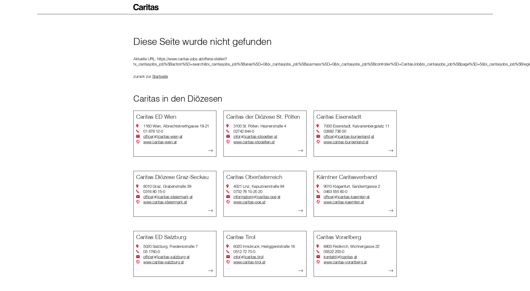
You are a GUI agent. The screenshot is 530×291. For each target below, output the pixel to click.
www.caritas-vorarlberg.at (345, 261)
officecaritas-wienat (162, 136)
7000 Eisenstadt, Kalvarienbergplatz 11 (356, 125)
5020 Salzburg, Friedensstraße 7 (170, 246)
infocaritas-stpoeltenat (255, 136)
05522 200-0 (334, 251)
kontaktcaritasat (340, 256)
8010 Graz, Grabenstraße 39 (167, 186)
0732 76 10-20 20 (247, 191)
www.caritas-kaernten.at (344, 201)
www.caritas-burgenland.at (346, 141)
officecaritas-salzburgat (166, 256)
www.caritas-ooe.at (249, 201)
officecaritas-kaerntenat (347, 196)
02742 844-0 (243, 131)
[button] (146, 7)
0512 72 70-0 (244, 251)
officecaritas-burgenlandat (349, 136)
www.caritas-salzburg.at (163, 261)
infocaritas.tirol (248, 256)
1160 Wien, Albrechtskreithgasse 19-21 (176, 125)
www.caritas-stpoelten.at (253, 141)
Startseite (160, 76)
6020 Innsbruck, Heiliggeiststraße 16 (264, 246)
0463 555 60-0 (335, 191)
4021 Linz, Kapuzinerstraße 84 (258, 186)
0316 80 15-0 (154, 191)
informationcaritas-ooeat (256, 196)
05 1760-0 (151, 251)
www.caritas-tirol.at (249, 261)
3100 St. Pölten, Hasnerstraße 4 (259, 125)
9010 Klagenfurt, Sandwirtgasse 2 (352, 186)
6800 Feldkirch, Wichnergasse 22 (351, 246)
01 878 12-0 (153, 131)
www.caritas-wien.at (160, 141)
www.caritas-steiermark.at (165, 201)
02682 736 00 (335, 131)
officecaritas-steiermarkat (168, 196)
